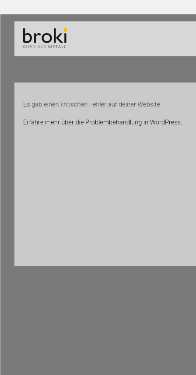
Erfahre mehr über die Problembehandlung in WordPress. (102, 122)
